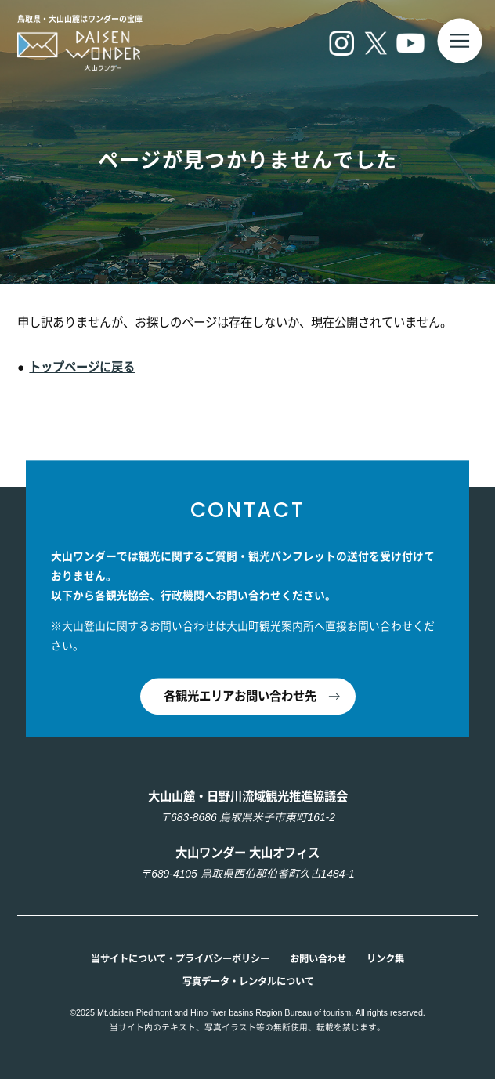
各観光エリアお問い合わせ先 (240, 696)
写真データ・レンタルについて (248, 981)
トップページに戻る (82, 367)
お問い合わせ (318, 959)
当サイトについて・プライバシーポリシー (180, 959)
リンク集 (385, 959)
